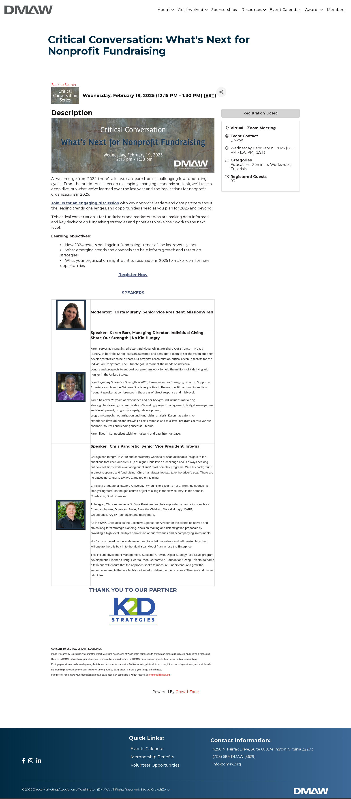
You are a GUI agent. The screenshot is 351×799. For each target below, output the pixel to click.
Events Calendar (147, 749)
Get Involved (190, 10)
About (164, 10)
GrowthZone (187, 693)
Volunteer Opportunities (155, 766)
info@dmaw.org (227, 765)
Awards (312, 10)
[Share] (221, 93)
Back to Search (63, 86)
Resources (252, 10)
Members (336, 10)
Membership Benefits (152, 757)
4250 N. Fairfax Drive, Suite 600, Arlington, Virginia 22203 (263, 750)
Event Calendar (285, 10)
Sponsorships (224, 10)
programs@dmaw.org (159, 675)
